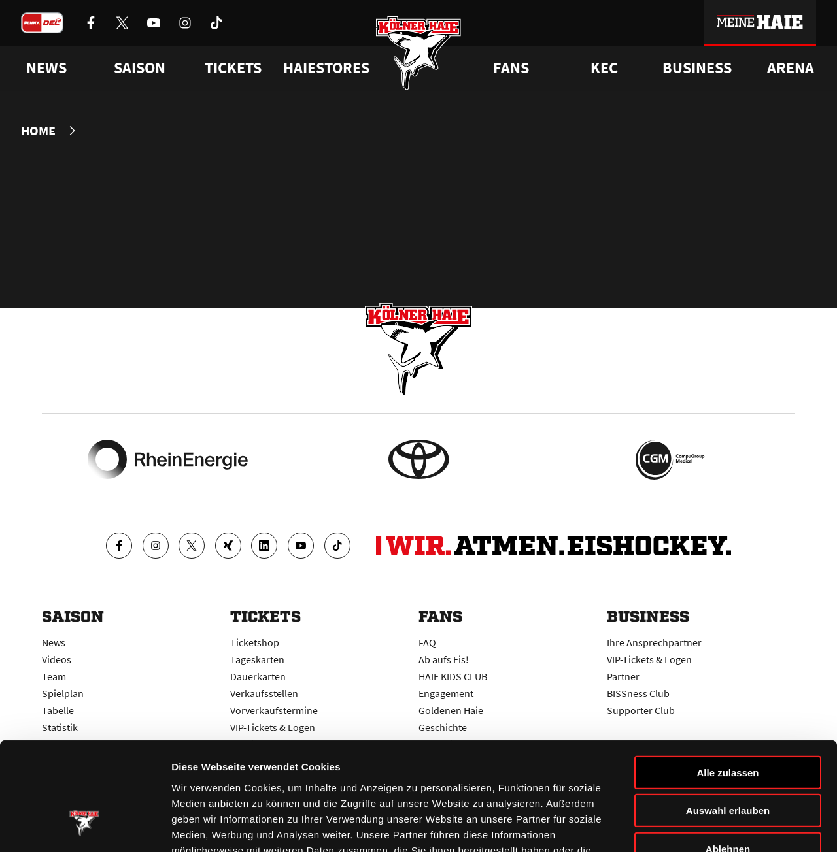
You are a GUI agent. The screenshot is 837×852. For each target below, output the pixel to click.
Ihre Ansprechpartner (654, 641)
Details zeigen (695, 826)
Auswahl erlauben (728, 718)
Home (38, 131)
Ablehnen (728, 756)
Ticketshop (254, 641)
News (53, 641)
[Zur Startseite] (418, 53)
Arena (790, 68)
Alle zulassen (727, 679)
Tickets (233, 68)
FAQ (427, 641)
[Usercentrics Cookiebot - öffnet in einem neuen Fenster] (84, 826)
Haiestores (326, 68)
